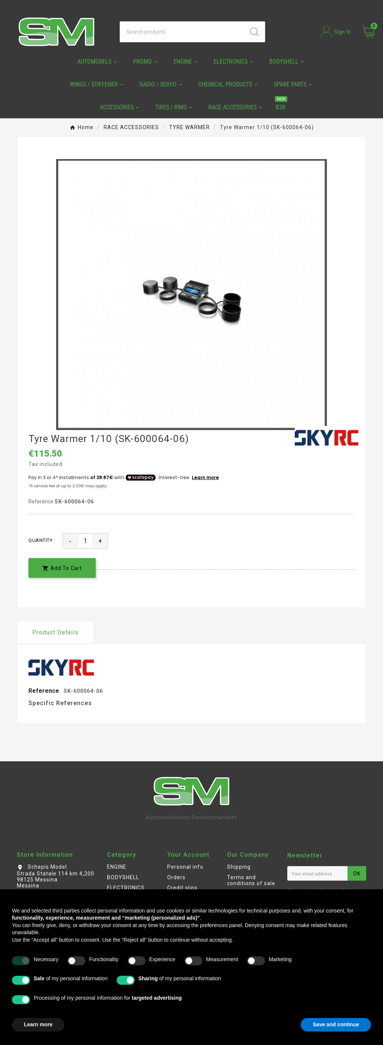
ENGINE (116, 867)
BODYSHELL (123, 877)
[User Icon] (336, 31)
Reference (41, 502)
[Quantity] (85, 540)
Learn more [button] (38, 1024)
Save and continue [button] (336, 1024)
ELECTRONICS (126, 888)
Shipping (239, 867)
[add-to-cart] (62, 568)
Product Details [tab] (55, 632)
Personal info (185, 867)
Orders (176, 877)
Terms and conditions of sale (251, 880)
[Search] (182, 32)
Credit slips (182, 888)
